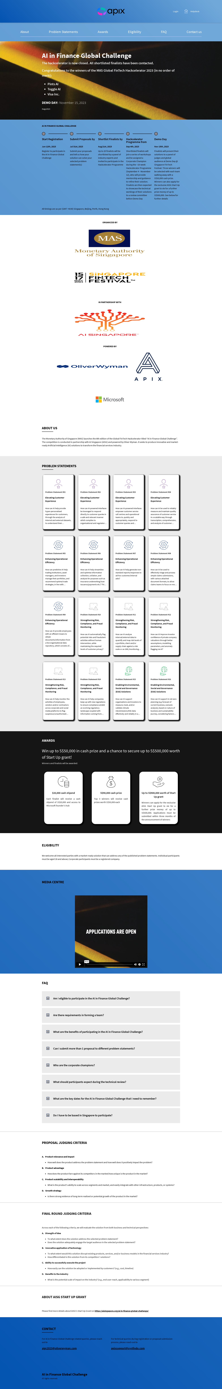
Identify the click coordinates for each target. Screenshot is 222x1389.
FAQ (164, 32)
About (24, 32)
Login (175, 11)
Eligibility (134, 32)
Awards (103, 32)
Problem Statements (63, 32)
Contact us (194, 32)
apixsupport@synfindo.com (128, 1348)
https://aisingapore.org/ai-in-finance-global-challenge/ (122, 1310)
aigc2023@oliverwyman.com (59, 1348)
